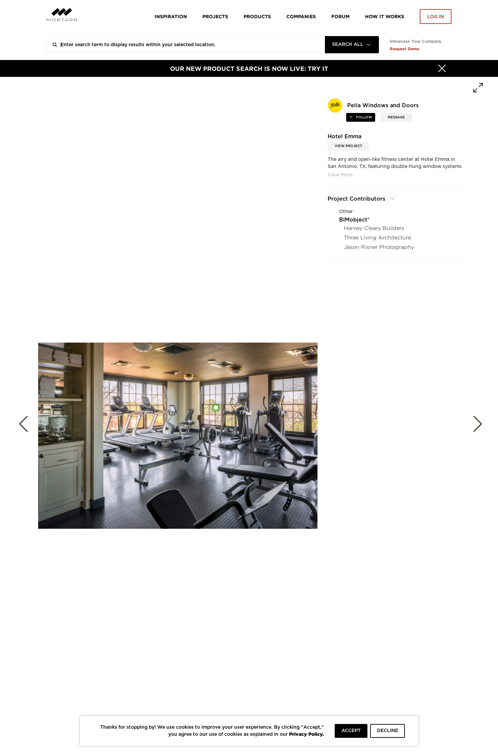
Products (257, 16)
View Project (348, 146)
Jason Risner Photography (379, 247)
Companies (301, 16)
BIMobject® (354, 220)
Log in (435, 16)
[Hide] (442, 68)
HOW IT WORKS (384, 16)
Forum (340, 16)
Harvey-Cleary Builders (374, 228)
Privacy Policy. (306, 733)
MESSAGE (396, 117)
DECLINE (387, 730)
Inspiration (171, 16)
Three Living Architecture (377, 237)
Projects (215, 16)
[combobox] (352, 44)
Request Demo (404, 49)
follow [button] (363, 117)
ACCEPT (351, 730)
